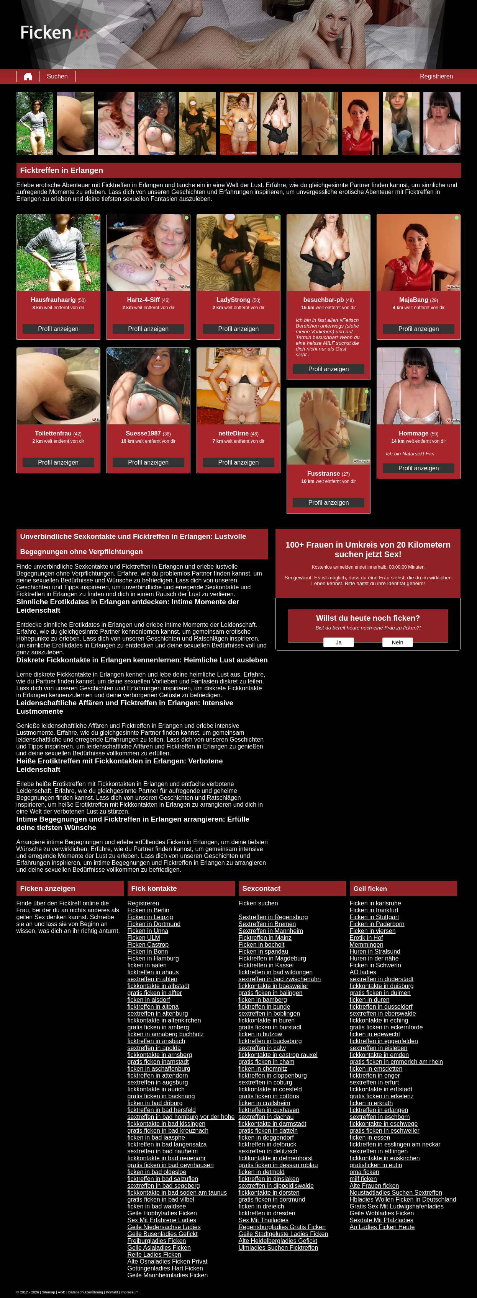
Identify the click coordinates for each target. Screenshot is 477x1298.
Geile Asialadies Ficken (159, 1247)
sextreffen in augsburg (158, 1082)
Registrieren (436, 76)
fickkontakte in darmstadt (273, 1123)
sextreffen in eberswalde (383, 1013)
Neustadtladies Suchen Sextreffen (396, 1192)
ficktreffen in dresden (267, 1213)
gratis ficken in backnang (161, 1096)
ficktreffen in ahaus (153, 972)
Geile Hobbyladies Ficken (162, 1213)
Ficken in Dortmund (154, 924)
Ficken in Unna (148, 931)
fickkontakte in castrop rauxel (278, 1055)
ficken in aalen (147, 965)
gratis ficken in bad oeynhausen (171, 1165)
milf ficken (363, 1179)
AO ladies (363, 972)
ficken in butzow (260, 1034)
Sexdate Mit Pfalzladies (381, 1220)
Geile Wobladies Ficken (382, 1213)
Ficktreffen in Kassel (266, 965)
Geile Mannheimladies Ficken (168, 1275)
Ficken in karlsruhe (375, 903)
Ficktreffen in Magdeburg (273, 958)
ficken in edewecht (375, 1034)
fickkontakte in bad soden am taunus (177, 1192)
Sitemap (48, 1292)
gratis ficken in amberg (158, 1027)
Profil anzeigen (58, 329)
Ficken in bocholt (262, 944)
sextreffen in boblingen (269, 1013)
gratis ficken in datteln (268, 1130)
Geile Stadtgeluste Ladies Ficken (283, 1234)
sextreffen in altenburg (158, 1013)
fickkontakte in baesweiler (273, 986)
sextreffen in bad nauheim (163, 1151)
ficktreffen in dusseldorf (381, 1006)
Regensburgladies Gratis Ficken (282, 1227)
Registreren (143, 903)
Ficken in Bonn (148, 951)
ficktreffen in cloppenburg (273, 1075)
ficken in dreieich (261, 1206)
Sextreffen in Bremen (267, 924)
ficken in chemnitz (263, 1068)
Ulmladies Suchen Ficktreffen (278, 1247)
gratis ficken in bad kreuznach (168, 1130)
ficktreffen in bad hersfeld (162, 1110)
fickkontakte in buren (267, 1020)
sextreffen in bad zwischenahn (280, 979)
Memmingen (367, 944)
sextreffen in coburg (265, 1082)
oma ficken (364, 1172)
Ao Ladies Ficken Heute (382, 1227)
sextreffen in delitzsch (268, 1151)
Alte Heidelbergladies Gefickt (278, 1241)
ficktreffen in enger (375, 1075)
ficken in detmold (262, 1172)
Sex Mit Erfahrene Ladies (162, 1220)
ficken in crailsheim (264, 1103)
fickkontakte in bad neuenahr (167, 1158)
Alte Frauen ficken (374, 1185)
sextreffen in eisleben (379, 1048)
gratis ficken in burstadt (270, 1027)
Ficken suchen (258, 903)
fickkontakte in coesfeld (270, 1089)
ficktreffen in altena (153, 1006)
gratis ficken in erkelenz (382, 1096)
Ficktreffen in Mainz (265, 937)
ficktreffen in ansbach (156, 1041)
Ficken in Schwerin (375, 965)
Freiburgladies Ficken (157, 1241)
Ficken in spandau (263, 951)
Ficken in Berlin (148, 910)
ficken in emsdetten (376, 1068)
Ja (338, 642)
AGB (62, 1292)
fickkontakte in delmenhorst (276, 1158)
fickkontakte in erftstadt (381, 1089)
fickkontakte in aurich (156, 1089)
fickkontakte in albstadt (159, 986)
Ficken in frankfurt (374, 910)
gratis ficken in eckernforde (386, 1027)
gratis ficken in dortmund (272, 1199)
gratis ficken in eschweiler (385, 1130)
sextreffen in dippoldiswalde (276, 1185)
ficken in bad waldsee (157, 1206)
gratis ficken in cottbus (269, 1096)
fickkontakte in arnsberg (160, 1055)
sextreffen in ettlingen (379, 1151)
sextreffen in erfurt (374, 1082)
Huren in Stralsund (375, 951)
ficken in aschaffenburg (159, 1068)
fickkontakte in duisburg (382, 986)
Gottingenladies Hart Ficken (165, 1268)
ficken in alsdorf (149, 999)
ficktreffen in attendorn (158, 1075)
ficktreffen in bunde (264, 1006)
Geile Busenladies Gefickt (163, 1234)
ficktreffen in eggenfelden (384, 1041)
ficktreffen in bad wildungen (276, 972)
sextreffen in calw (262, 1048)
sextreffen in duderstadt (382, 979)
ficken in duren (370, 999)
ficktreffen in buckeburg (270, 1041)
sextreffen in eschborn (380, 1117)
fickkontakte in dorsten (269, 1192)
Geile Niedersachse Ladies (164, 1227)
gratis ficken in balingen (271, 993)
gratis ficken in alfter (155, 993)
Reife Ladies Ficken (155, 1254)
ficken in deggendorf (266, 1137)
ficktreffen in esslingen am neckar (395, 1144)
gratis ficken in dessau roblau (278, 1165)
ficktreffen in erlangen (379, 1110)
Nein (397, 642)
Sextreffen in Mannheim (271, 931)
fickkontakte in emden (379, 1055)
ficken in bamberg (263, 999)
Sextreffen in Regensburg (273, 917)
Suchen (57, 76)
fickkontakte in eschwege (384, 1123)
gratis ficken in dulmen (380, 993)
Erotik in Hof (366, 937)
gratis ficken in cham (267, 1061)
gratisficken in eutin (376, 1165)
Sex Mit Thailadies (263, 1220)
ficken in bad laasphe (156, 1137)
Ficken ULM (144, 937)
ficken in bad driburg (155, 1103)
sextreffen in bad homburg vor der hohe (181, 1117)
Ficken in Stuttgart (374, 917)
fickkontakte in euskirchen (385, 1158)
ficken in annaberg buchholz (166, 1034)
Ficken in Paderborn (377, 924)
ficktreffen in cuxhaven (269, 1110)
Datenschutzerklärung (85, 1292)
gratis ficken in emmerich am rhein (396, 1061)
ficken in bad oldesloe (157, 1172)
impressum (130, 1292)
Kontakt (112, 1292)
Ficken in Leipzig (150, 917)
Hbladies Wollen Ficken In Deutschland (403, 1199)
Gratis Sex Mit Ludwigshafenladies (397, 1206)
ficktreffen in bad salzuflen (163, 1179)
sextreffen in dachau (266, 1117)
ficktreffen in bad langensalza (167, 1144)
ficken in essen (370, 1137)
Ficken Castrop (148, 944)
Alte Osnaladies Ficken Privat (168, 1261)
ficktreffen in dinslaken (269, 1179)
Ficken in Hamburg (153, 958)
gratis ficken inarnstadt (158, 1061)
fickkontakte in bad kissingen (167, 1123)
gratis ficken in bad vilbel (161, 1199)
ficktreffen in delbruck (268, 1144)
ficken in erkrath (371, 1103)
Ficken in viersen (373, 931)
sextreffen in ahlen (152, 979)
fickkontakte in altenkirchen (164, 1020)
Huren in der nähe (374, 958)
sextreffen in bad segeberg (164, 1185)
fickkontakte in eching (379, 1020)
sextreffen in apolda (154, 1048)
